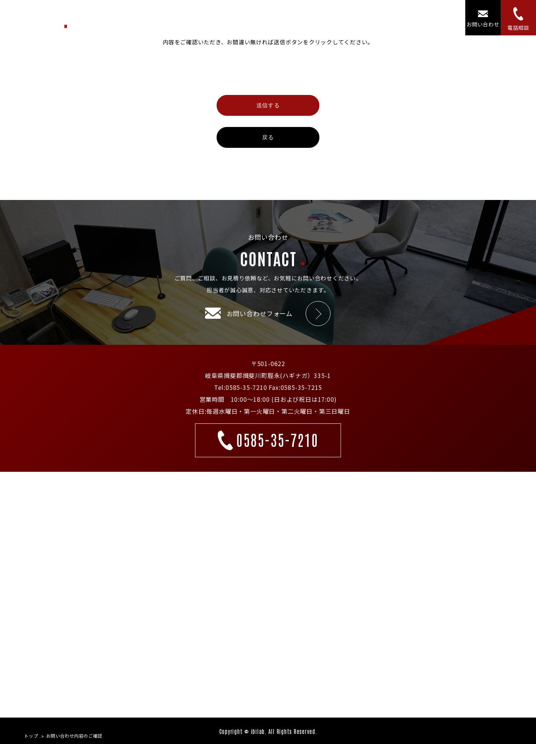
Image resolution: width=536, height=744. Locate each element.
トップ (224, 18)
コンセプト (331, 18)
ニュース (405, 18)
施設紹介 (370, 18)
